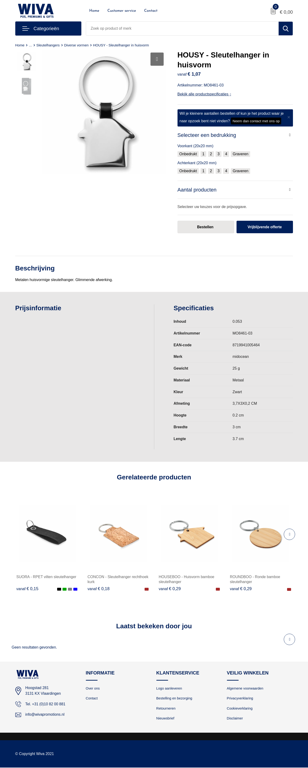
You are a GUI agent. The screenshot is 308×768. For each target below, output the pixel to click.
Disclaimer (235, 719)
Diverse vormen (76, 45)
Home (94, 11)
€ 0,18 (98, 589)
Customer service (121, 11)
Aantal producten (197, 190)
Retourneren (166, 709)
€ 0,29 (170, 589)
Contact (151, 11)
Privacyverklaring (240, 699)
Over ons (93, 688)
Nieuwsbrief (165, 719)
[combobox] (182, 28)
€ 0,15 (27, 589)
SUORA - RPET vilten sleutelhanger (46, 577)
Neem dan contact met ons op (256, 121)
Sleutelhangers (48, 45)
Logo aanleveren (169, 688)
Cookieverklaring (240, 709)
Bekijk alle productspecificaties (204, 94)
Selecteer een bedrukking (207, 135)
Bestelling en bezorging (174, 699)
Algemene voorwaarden (245, 688)
